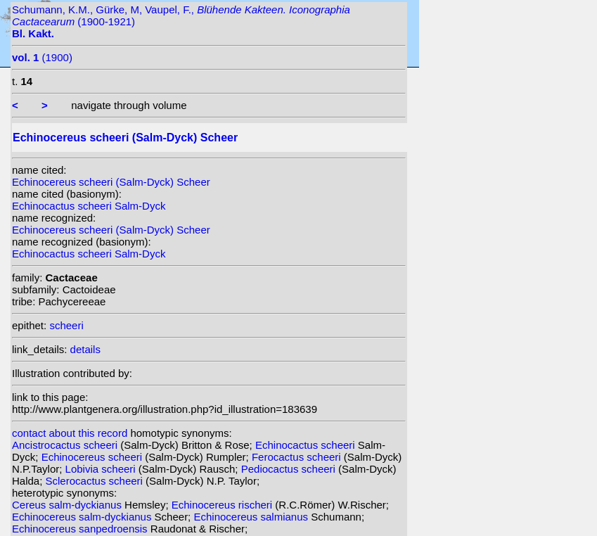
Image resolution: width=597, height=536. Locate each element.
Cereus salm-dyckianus (68, 505)
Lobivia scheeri (102, 469)
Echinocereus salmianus (252, 517)
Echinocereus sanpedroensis (81, 529)
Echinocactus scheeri (306, 445)
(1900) (42, 57)
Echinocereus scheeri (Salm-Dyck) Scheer (111, 182)
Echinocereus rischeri (224, 505)
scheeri (66, 325)
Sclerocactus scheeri (96, 481)
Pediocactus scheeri (289, 469)
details (85, 349)
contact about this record (69, 433)
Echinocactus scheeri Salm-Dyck (88, 206)
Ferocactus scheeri (298, 457)
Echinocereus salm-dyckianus (83, 517)
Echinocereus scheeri (93, 457)
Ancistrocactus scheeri (66, 445)
